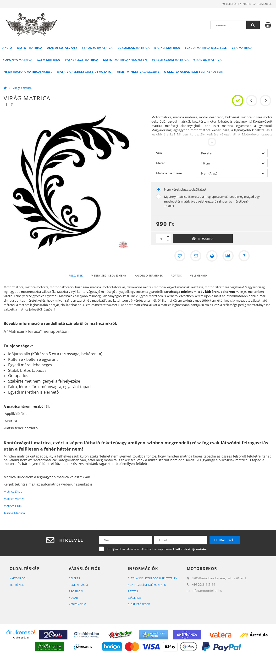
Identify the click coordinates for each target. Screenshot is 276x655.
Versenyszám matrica (170, 60)
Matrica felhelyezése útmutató (84, 72)
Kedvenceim (77, 604)
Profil (238, 4)
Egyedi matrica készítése (206, 48)
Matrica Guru (13, 506)
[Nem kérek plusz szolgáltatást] (158, 189)
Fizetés (133, 591)
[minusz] (168, 241)
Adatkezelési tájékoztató (147, 585)
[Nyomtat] (212, 256)
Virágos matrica (207, 60)
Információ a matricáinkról (27, 72)
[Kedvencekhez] (179, 256)
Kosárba (206, 239)
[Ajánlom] (195, 256)
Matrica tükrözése (169, 173)
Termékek (17, 585)
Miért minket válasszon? (138, 72)
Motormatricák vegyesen (125, 60)
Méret (160, 163)
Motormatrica (29, 48)
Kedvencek (261, 4)
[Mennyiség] (161, 238)
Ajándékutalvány (62, 48)
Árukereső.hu (20, 637)
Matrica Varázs (14, 499)
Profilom (76, 591)
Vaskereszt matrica (81, 60)
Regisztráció (78, 585)
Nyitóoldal (18, 578)
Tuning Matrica (14, 513)
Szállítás (135, 597)
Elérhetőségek (139, 604)
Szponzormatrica (97, 48)
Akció (7, 48)
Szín (159, 153)
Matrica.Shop (13, 491)
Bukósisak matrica (133, 48)
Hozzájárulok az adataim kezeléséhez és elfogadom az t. (157, 549)
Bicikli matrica (167, 48)
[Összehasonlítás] (228, 256)
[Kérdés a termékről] (244, 256)
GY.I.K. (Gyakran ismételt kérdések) (193, 72)
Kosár (73, 597)
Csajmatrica (242, 48)
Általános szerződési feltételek (152, 578)
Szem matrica (48, 60)
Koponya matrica (17, 60)
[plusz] (168, 236)
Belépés (217, 4)
